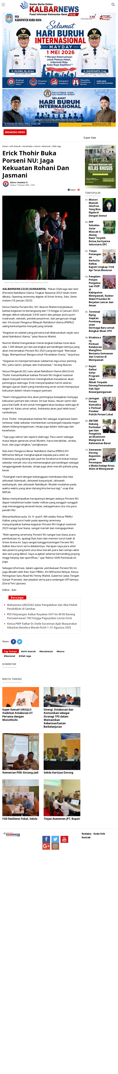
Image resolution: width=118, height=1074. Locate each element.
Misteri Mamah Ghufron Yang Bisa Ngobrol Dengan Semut (98, 207)
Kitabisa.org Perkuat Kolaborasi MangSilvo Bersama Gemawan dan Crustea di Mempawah (101, 349)
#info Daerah (28, 651)
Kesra (37, 146)
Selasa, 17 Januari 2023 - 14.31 (22, 185)
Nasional (46, 146)
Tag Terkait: (10, 651)
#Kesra (60, 651)
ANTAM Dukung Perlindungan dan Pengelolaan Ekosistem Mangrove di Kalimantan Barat (100, 432)
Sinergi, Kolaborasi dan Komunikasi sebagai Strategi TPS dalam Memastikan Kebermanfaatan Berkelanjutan (58, 718)
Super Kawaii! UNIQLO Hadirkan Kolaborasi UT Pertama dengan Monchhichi (17, 714)
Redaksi (86, 833)
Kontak (86, 837)
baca (71, 189)
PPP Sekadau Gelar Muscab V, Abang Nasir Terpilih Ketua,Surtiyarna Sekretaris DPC (99, 233)
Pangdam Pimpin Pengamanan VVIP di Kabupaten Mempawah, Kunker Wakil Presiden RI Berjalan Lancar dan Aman (101, 291)
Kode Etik (99, 833)
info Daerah (15, 146)
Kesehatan (28, 146)
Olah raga (56, 146)
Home (5, 146)
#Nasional (9, 656)
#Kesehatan (46, 651)
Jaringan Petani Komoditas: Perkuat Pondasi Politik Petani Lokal (101, 406)
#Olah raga (25, 656)
